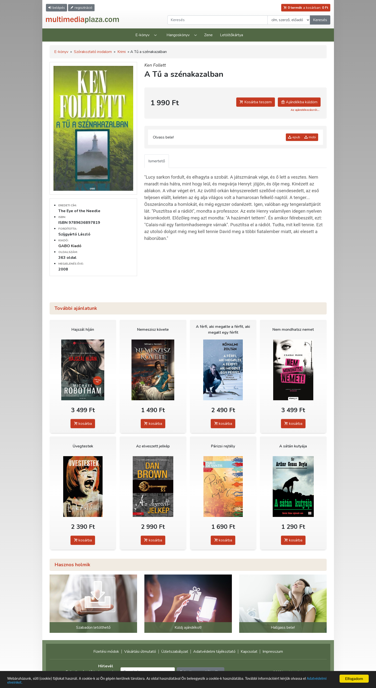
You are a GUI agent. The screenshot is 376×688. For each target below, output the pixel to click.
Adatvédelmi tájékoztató (214, 651)
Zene (208, 35)
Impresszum (272, 651)
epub (294, 137)
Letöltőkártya (231, 35)
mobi (310, 137)
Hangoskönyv (178, 35)
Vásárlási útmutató (140, 651)
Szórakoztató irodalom (93, 51)
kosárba (83, 423)
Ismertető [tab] (156, 161)
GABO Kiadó (69, 246)
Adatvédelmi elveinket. (26, 682)
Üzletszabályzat (174, 651)
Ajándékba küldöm (299, 102)
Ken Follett (155, 65)
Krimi (121, 51)
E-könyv (142, 35)
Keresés (320, 20)
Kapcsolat (249, 651)
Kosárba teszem (255, 102)
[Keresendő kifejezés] (217, 20)
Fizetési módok (106, 651)
